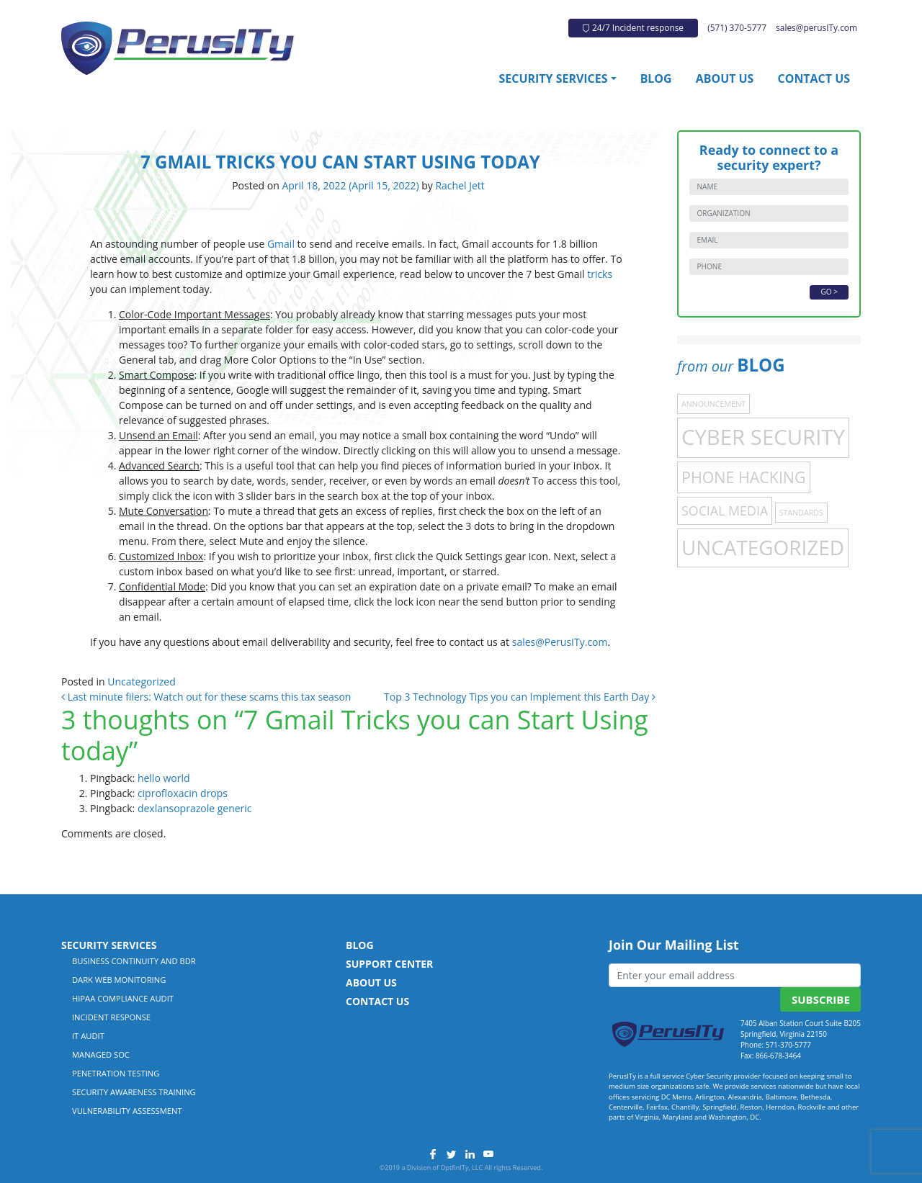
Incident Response (111, 1017)
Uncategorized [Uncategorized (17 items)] (762, 547)
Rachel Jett (459, 185)
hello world (164, 778)
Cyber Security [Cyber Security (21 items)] (763, 437)
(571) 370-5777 (736, 27)
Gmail (281, 244)
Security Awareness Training (134, 1092)
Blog (656, 78)
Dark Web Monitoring (119, 979)
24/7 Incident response (633, 27)
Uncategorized (141, 681)
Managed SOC (101, 1054)
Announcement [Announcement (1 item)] (713, 404)
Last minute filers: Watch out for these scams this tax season (206, 696)
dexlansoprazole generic (195, 808)
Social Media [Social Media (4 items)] (724, 510)
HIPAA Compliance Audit (123, 998)
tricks (599, 274)
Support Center (389, 964)
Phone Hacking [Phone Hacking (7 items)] (743, 477)
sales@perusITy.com (816, 27)
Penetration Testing (115, 1073)
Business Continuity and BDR (134, 960)
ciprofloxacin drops (183, 793)
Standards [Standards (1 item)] (801, 513)
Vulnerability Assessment (127, 1110)
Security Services (553, 78)
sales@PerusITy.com (560, 642)
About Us (725, 78)
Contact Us (814, 78)
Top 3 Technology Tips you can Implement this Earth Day (519, 696)
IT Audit (88, 1035)
